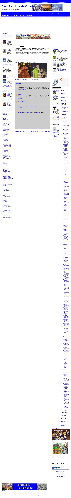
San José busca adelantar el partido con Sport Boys (65, 167)
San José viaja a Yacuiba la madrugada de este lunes (66, 134)
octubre (64, 110)
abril (64, 118)
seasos (19, 110)
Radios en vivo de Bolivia (56, 135)
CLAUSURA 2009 (5, 140)
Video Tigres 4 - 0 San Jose (66, 234)
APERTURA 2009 (5, 120)
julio (64, 114)
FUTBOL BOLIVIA (5, 175)
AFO (3, 115)
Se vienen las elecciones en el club (66, 212)
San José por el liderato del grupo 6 (65, 366)
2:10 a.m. (25, 101)
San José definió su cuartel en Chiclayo (65, 387)
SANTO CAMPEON (6, 207)
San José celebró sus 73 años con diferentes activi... (66, 205)
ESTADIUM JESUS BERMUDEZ (6, 170)
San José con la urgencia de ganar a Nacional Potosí (66, 201)
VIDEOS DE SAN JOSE (6, 218)
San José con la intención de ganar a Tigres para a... (65, 317)
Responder (20, 98)
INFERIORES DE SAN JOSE (7, 184)
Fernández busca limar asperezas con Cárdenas (66, 327)
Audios (4, 135)
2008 (63, 424)
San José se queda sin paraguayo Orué (66, 160)
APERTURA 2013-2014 (6, 125)
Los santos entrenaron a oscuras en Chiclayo (65, 375)
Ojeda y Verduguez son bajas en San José (66, 156)
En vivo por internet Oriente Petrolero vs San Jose (66, 399)
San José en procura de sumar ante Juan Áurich (66, 391)
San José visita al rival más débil (66, 372)
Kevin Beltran (5, 189)
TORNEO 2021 (5, 211)
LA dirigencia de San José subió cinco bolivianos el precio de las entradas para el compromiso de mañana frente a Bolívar (8, 66)
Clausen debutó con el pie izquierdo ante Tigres (65, 261)
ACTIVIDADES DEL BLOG (7, 113)
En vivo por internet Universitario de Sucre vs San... (66, 273)
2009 (63, 422)
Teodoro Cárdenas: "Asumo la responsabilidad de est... (66, 331)
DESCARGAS (5, 161)
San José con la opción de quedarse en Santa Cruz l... (65, 150)
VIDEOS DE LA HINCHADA (7, 217)
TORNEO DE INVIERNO (7, 212)
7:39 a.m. (23, 94)
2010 (63, 421)
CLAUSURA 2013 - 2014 (7, 145)
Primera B (4, 202)
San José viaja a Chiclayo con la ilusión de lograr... (66, 395)
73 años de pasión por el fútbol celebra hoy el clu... (66, 219)
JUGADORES (5, 186)
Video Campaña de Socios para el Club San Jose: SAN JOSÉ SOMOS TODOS (10, 81)
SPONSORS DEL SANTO (7, 210)
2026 (63, 90)
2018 (63, 101)
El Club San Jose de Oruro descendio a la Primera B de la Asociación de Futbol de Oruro (61, 69)
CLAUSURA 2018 (5, 150)
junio (64, 115)
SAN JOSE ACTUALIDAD (7, 206)
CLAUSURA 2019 (5, 151)
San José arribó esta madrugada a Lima (66, 384)
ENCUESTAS (5, 164)
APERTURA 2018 (5, 131)
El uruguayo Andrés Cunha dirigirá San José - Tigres (66, 340)
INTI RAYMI (4, 185)
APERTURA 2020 (5, 134)
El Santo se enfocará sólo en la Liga (66, 223)
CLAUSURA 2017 (5, 149)
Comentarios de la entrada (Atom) (26, 133)
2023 (63, 94)
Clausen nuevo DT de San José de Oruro (66, 324)
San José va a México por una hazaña (66, 258)
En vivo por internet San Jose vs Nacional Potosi (66, 190)
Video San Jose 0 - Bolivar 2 (66, 334)
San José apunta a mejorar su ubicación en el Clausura (66, 163)
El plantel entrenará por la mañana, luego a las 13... (66, 288)
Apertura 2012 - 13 (6, 124)
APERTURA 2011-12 (6, 123)
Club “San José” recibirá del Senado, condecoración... (66, 226)
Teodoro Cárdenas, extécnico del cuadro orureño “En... (66, 292)
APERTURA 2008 (5, 119)
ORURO (4, 195)
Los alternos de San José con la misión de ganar (66, 402)
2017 (63, 103)
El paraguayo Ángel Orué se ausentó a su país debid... (65, 175)
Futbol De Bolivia (56, 90)
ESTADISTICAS (5, 168)
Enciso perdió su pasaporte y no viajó (66, 251)
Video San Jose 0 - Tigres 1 (66, 298)
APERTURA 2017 (5, 130)
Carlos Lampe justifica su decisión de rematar (65, 284)
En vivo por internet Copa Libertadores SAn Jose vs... (65, 301)
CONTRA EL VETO (6, 154)
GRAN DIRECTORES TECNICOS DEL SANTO (7, 177)
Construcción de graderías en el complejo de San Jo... (66, 171)
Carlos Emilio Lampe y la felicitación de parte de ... (65, 230)
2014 (63, 415)
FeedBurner (63, 476)
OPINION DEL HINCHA (6, 194)
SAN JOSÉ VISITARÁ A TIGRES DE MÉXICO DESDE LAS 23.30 (65, 246)
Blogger (38, 495)
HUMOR (4, 181)
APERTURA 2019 (5, 133)
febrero (64, 412)
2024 (63, 93)
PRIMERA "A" (5, 199)
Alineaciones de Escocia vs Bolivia (62, 50)
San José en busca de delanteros (10, 50)
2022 (63, 96)
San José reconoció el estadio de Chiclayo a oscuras (65, 363)
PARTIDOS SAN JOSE (6, 196)
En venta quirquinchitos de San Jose (9, 103)
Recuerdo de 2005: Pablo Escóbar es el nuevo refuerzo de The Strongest (62, 63)
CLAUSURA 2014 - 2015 (7, 146)
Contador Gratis (54, 468)
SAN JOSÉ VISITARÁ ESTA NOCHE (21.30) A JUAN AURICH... (66, 380)
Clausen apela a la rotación (66, 198)
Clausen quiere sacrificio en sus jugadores (66, 305)
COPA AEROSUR (5, 155)
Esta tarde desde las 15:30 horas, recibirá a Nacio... (66, 194)
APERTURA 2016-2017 (6, 129)
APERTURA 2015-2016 (6, 128)
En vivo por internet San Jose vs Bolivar (66, 337)
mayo (64, 117)
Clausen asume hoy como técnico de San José (66, 321)
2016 (63, 104)
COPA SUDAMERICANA (7, 158)
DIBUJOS (4, 162)
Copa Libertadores (14, 15)
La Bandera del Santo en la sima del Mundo (9, 94)
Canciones (22, 15)
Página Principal (34, 131)
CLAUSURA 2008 (5, 139)
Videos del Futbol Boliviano (56, 126)
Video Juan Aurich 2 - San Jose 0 (66, 351)
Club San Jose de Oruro (17, 6)
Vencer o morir (65, 239)
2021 (63, 97)
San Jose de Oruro (56, 61)
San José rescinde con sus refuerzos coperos (66, 209)
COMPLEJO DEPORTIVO (7, 152)
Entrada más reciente (20, 131)
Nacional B (55, 115)
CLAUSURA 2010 (5, 141)
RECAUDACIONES (6, 205)
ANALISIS (4, 118)
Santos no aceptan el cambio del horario (66, 370)
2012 (63, 418)
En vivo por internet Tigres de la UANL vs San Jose (65, 237)
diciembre (65, 107)
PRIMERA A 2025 (29, 15)
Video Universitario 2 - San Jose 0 (10, 41)
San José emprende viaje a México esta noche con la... (66, 265)
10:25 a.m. (23, 110)
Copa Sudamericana (5, 15)
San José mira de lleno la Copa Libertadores (66, 179)
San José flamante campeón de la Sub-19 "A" (66, 410)
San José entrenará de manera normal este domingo (66, 142)
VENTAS (4, 216)
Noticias (4, 191)
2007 (63, 425)
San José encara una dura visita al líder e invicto (66, 242)
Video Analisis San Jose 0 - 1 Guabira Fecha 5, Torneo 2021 (10, 76)
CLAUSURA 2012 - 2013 (7, 144)
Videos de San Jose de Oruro (58, 67)
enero (64, 413)
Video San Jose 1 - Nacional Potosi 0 (66, 187)
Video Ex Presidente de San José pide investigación (65, 406)
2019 (63, 100)
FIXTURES (4, 172)
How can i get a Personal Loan (31, 106)
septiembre (65, 111)
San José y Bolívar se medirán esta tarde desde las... (66, 344)
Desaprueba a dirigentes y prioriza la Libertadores (65, 146)
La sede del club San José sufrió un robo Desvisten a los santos (7, 86)
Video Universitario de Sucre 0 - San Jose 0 (66, 269)
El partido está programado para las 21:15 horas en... (65, 309)
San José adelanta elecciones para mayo (66, 153)
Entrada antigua (46, 131)
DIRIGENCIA (5, 163)
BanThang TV (24, 89)
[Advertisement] (30, 24)
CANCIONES (5, 136)
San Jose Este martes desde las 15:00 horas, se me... (66, 130)
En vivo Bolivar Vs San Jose (7, 35)
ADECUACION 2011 (6, 114)
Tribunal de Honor (5, 215)
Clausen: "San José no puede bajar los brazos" (66, 295)
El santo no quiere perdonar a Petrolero (66, 138)
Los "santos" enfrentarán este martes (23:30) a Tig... (66, 254)
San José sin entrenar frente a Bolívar (66, 348)
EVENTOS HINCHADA (6, 171)
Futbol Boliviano (56, 49)
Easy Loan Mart (21, 101)
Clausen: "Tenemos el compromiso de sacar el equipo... (66, 183)
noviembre (65, 108)
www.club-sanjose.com (6, 492)
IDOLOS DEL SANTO (6, 183)
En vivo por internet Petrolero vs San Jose (66, 122)
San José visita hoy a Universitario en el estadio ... (66, 277)
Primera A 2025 (5, 201)
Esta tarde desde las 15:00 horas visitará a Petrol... (66, 126)
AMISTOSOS (5, 117)
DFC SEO (20, 94)
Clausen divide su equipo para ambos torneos (66, 280)
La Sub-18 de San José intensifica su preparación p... (66, 354)
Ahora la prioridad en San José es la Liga (66, 216)
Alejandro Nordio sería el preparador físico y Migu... (66, 313)
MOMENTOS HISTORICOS (7, 190)
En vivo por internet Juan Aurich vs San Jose (65, 358)
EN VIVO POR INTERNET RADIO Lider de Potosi (56, 137)
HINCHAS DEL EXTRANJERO (8, 178)
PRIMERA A (5, 200)
